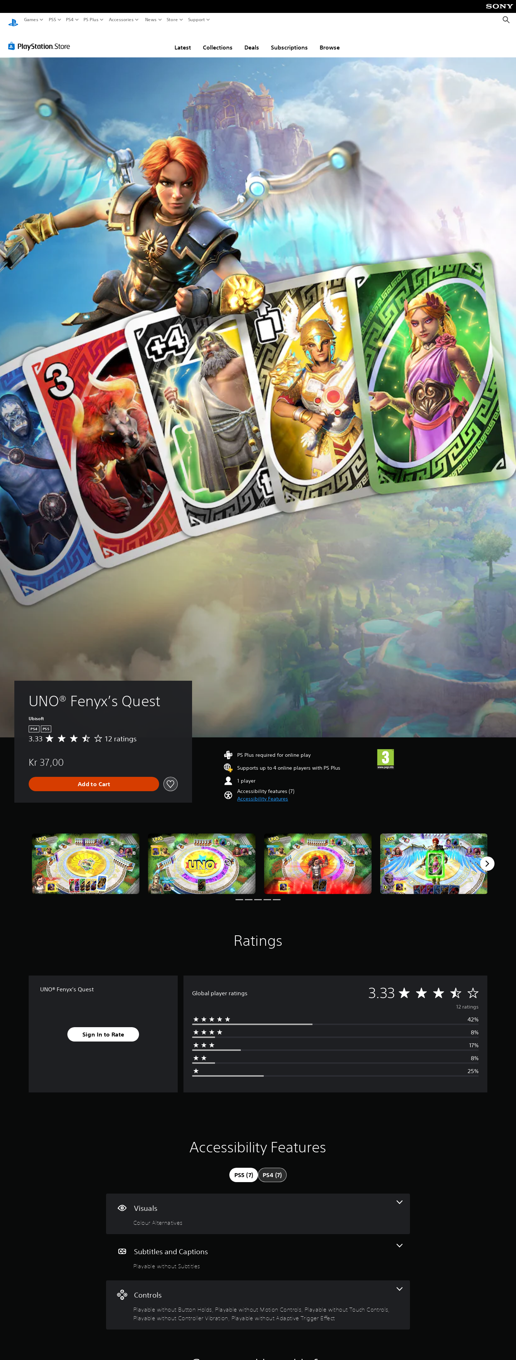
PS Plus (91, 20)
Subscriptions (289, 40)
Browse (330, 40)
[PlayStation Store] (41, 39)
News (151, 20)
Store (172, 20)
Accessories (121, 20)
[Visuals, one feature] (258, 1207)
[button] (262, 792)
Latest (183, 40)
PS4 (70, 20)
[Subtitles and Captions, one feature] (258, 1250)
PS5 (52, 20)
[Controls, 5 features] (258, 1298)
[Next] (487, 857)
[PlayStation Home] (13, 20)
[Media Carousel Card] (85, 857)
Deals (251, 40)
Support (196, 20)
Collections (218, 40)
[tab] (243, 1168)
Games (31, 20)
